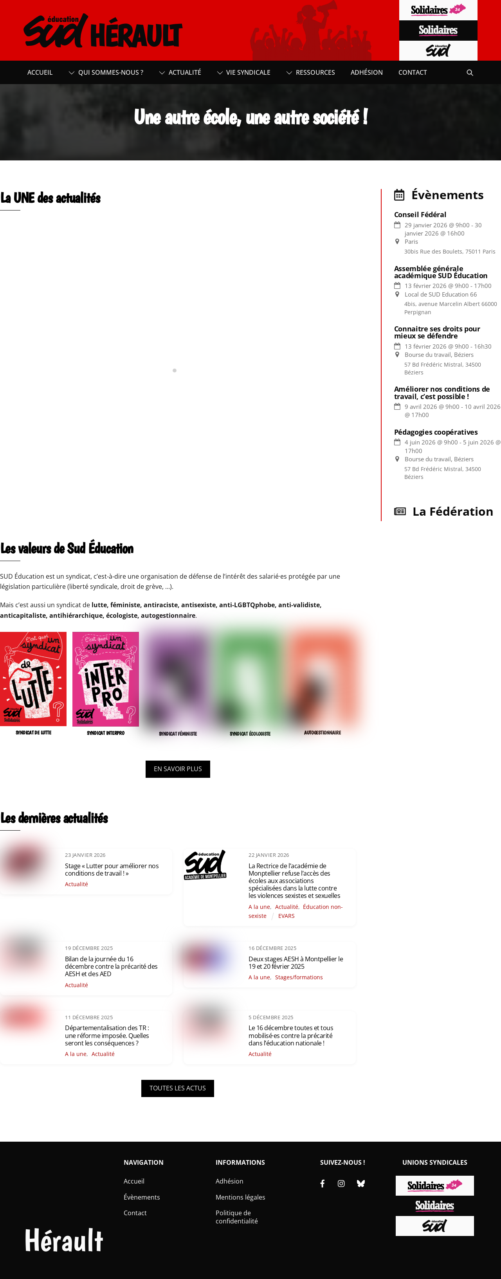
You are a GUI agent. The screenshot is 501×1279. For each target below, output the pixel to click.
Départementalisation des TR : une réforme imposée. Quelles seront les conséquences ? (107, 1035)
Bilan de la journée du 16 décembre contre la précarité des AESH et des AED (111, 966)
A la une (259, 906)
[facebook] (322, 1182)
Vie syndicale (244, 72)
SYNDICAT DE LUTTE (33, 733)
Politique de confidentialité (237, 1217)
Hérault (63, 1240)
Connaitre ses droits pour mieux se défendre (437, 332)
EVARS (286, 915)
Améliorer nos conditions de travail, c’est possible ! (442, 392)
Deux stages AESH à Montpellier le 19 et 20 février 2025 (296, 963)
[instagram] (342, 1182)
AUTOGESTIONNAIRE (322, 733)
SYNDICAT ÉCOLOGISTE (250, 734)
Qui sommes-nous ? (105, 72)
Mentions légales (240, 1197)
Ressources (310, 72)
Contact (412, 72)
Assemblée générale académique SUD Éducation (441, 272)
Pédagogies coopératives (436, 432)
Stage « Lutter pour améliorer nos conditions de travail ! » (112, 870)
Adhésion (367, 72)
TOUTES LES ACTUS (178, 1088)
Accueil (40, 72)
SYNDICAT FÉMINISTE (178, 734)
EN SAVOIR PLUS (178, 769)
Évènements (142, 1197)
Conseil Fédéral (420, 214)
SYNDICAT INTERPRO (105, 733)
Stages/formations (299, 977)
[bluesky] (361, 1182)
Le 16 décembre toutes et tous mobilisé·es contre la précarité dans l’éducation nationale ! (291, 1035)
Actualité (180, 72)
